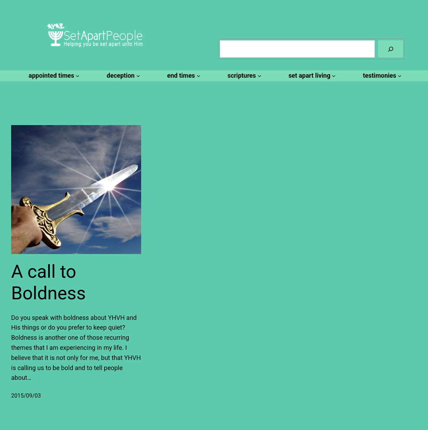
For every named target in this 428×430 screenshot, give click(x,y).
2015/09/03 (26, 395)
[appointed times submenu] (52, 75)
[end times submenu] (182, 75)
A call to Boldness (48, 282)
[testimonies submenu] (381, 75)
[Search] (390, 48)
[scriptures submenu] (243, 75)
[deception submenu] (122, 75)
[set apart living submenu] (311, 75)
